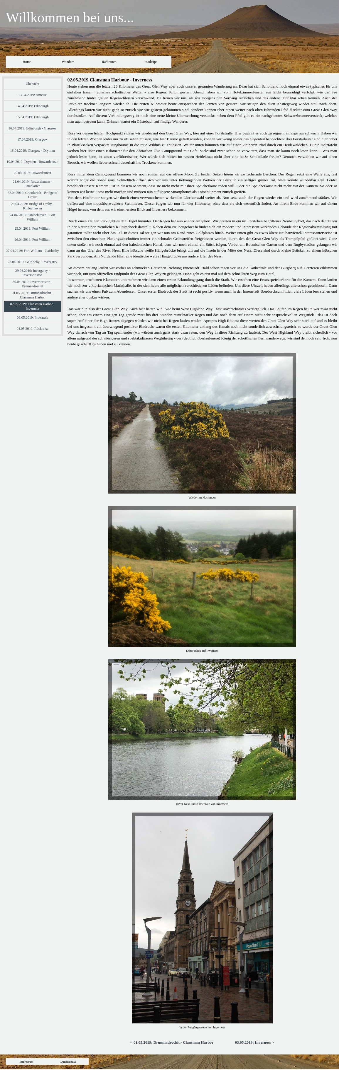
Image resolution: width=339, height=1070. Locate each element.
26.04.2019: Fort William (32, 240)
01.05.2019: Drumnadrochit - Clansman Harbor (32, 295)
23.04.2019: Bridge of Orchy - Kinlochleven (32, 206)
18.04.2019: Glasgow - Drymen (32, 151)
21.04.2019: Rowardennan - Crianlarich (32, 184)
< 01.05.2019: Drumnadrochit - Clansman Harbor (171, 1042)
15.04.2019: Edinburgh (32, 117)
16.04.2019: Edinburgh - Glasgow (32, 128)
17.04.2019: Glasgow (32, 139)
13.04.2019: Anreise (32, 95)
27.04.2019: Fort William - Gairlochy (32, 251)
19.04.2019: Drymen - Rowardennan (32, 162)
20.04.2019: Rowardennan (32, 173)
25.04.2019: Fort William (32, 228)
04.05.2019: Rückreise (32, 329)
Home (27, 62)
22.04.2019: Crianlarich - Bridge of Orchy (33, 195)
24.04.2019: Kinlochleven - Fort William (32, 217)
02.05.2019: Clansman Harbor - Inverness (32, 306)
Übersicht (32, 84)
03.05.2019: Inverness (32, 317)
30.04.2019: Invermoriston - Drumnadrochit (32, 284)
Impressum (26, 1061)
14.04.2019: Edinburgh (32, 106)
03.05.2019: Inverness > (254, 1042)
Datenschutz (68, 1061)
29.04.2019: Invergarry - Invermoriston (32, 273)
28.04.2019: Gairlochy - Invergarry (32, 262)
